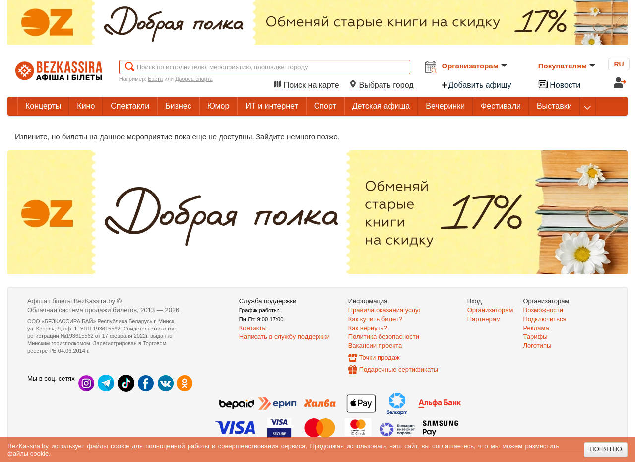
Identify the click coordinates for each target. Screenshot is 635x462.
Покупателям (566, 66)
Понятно (605, 449)
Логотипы (537, 345)
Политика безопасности (383, 336)
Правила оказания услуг (384, 310)
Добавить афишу (476, 85)
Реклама (536, 327)
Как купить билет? (375, 319)
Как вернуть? (367, 327)
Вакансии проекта (375, 345)
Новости (559, 84)
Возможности (543, 310)
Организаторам (474, 66)
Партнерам (484, 319)
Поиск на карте (307, 85)
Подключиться (545, 319)
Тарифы (535, 336)
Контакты (253, 327)
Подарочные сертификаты (398, 369)
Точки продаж (379, 357)
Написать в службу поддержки (284, 336)
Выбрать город (381, 85)
